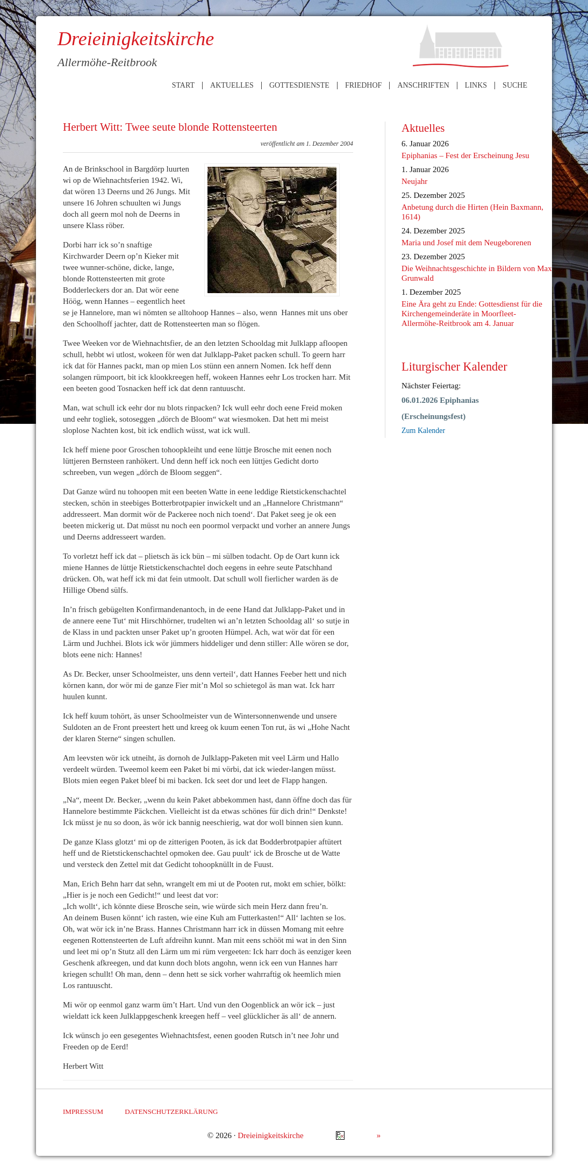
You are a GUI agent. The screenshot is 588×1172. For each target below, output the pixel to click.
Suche (515, 85)
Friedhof (363, 85)
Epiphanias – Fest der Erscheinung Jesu (465, 155)
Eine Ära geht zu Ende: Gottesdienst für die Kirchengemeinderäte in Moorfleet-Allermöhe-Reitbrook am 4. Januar (471, 314)
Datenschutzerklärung (171, 1111)
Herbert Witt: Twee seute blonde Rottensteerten (170, 126)
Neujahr (414, 181)
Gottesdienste (299, 85)
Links (476, 85)
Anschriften (423, 85)
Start (183, 85)
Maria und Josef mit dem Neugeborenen (466, 242)
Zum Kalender (423, 431)
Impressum (83, 1111)
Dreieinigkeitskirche (270, 1135)
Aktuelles (232, 85)
